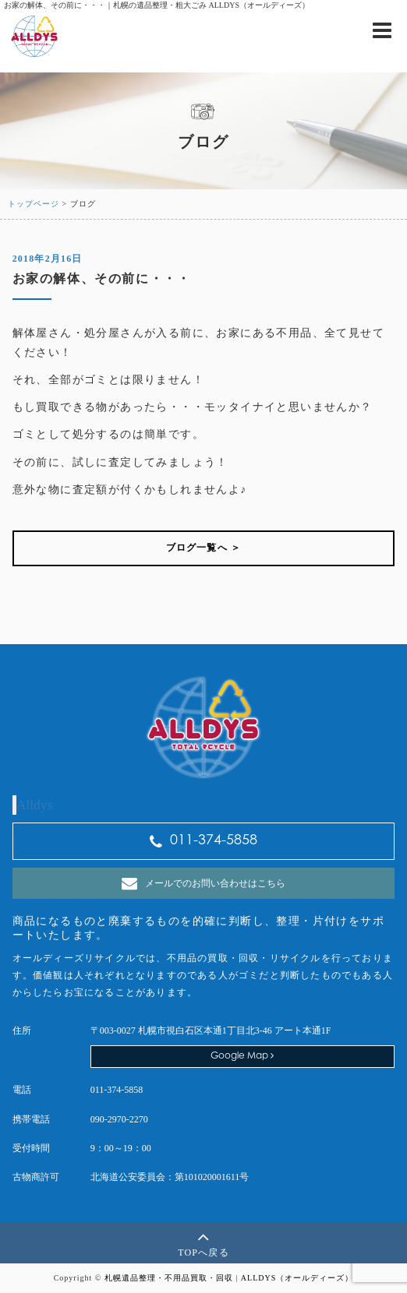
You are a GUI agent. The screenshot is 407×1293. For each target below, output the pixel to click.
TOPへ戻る (203, 1242)
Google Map (242, 1056)
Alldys (34, 804)
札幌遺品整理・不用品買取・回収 (168, 1278)
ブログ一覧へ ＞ (204, 547)
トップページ (33, 203)
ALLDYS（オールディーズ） (297, 1278)
